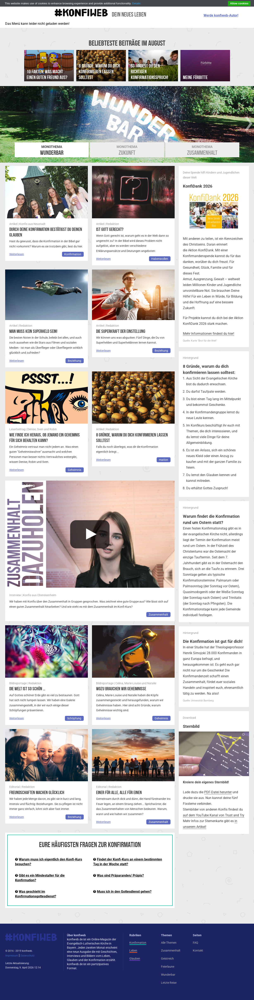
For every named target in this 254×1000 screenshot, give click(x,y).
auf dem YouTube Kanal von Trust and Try (213, 815)
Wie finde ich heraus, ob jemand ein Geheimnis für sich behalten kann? (44, 437)
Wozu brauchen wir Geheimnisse (121, 688)
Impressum (11, 955)
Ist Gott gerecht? (109, 229)
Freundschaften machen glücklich (36, 792)
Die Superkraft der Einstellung (120, 331)
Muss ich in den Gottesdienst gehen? (124, 892)
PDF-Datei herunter (218, 792)
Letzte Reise (168, 982)
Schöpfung (74, 718)
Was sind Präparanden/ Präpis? (120, 875)
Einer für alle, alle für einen (119, 792)
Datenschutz (27, 955)
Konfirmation (72, 254)
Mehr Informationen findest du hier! (208, 334)
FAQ (195, 942)
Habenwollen (159, 258)
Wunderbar (51, 150)
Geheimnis (74, 470)
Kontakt (198, 950)
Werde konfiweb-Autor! (221, 15)
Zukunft (127, 150)
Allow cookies (239, 3)
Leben (133, 950)
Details (136, 3)
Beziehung (74, 360)
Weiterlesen (16, 254)
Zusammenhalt (202, 150)
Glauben (134, 958)
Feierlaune (167, 966)
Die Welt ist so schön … (27, 688)
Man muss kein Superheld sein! (33, 331)
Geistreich (167, 958)
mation (163, 459)
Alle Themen (168, 942)
